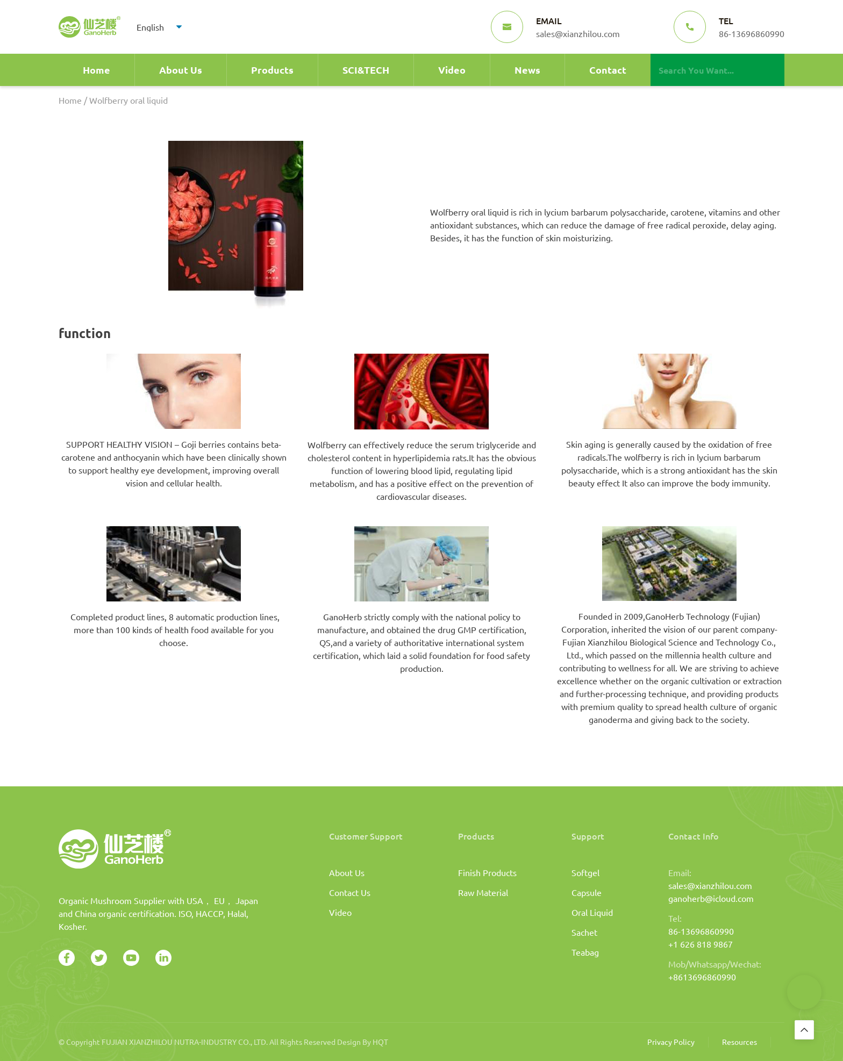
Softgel (585, 872)
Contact (607, 69)
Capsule (586, 892)
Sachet (584, 932)
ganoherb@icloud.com (711, 898)
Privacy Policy (671, 1041)
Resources (739, 1041)
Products (272, 69)
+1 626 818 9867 (700, 943)
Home (96, 69)
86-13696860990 (701, 931)
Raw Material (483, 892)
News (527, 69)
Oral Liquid (592, 912)
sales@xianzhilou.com (710, 885)
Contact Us (349, 892)
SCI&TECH (365, 69)
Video (452, 69)
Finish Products (487, 872)
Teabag (585, 952)
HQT (380, 1041)
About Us (180, 69)
